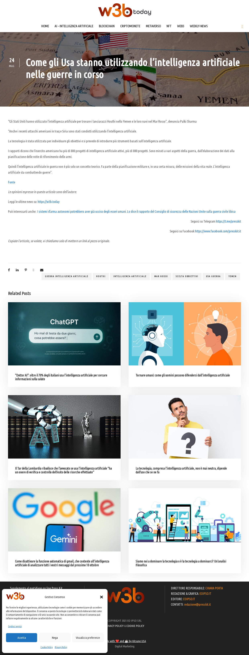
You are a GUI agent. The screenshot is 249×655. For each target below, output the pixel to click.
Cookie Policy (47, 647)
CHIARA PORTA (214, 588)
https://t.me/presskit (228, 221)
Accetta (21, 637)
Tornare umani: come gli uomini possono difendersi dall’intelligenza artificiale (183, 375)
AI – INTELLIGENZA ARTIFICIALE (74, 26)
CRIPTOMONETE (130, 26)
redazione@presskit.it (197, 604)
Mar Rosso (161, 276)
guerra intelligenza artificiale (66, 276)
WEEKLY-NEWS (199, 26)
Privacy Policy (61, 647)
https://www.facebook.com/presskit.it (218, 231)
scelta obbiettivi (187, 276)
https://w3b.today (49, 201)
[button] (102, 597)
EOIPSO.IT (205, 593)
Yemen (233, 276)
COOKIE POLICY (135, 626)
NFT (169, 26)
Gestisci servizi (15, 626)
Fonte (11, 182)
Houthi (101, 276)
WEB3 (180, 26)
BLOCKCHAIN (107, 26)
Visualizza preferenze (88, 637)
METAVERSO (153, 26)
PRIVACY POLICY (114, 626)
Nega (55, 637)
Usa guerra (213, 276)
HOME (45, 26)
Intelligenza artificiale (129, 276)
